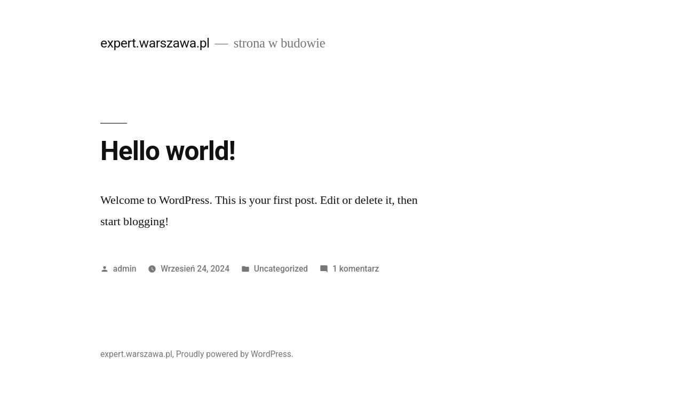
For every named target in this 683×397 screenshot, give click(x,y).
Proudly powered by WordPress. (234, 354)
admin (125, 269)
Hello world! (167, 151)
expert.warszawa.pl (155, 43)
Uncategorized (281, 269)
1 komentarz (355, 269)
